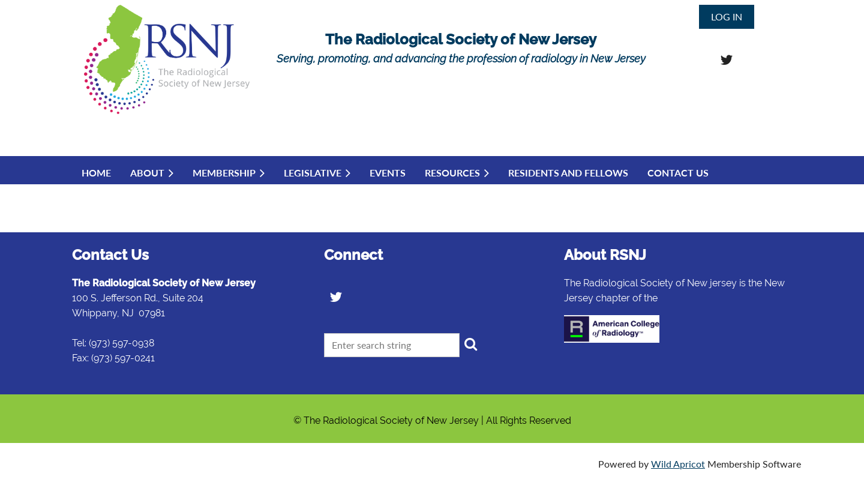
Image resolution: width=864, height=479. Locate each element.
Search (471, 344)
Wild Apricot (678, 463)
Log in (726, 16)
